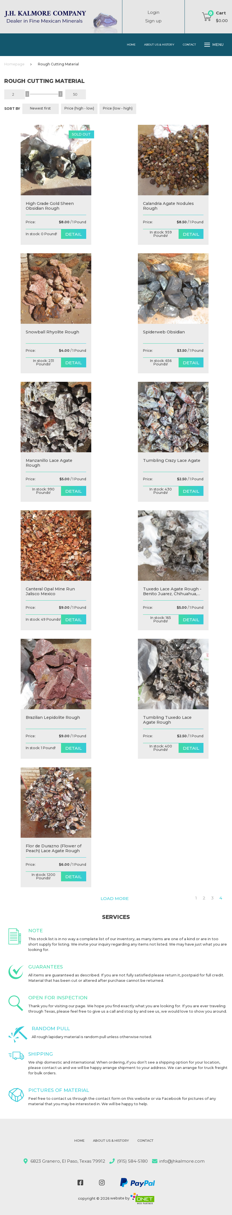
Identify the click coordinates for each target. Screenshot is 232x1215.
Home (131, 44)
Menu (214, 45)
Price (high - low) (79, 108)
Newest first (40, 108)
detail (73, 234)
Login (153, 12)
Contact (189, 44)
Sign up (153, 21)
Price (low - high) (118, 108)
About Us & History (159, 44)
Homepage (14, 64)
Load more (115, 898)
